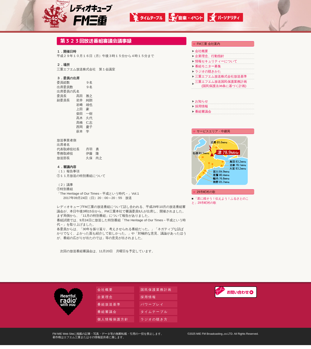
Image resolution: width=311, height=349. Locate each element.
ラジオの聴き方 (154, 319)
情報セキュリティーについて (216, 61)
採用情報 (201, 106)
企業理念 (105, 297)
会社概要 (201, 51)
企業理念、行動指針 (209, 56)
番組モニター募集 (208, 66)
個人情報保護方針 (113, 319)
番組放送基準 (109, 304)
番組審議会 (203, 111)
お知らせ (201, 101)
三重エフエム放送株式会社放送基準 (221, 76)
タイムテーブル (154, 311)
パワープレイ (152, 304)
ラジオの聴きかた (208, 71)
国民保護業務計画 (156, 289)
